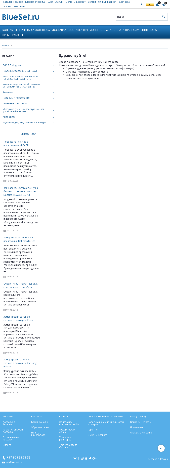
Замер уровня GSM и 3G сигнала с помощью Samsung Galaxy (20, 363)
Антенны (8, 92)
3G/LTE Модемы (12, 65)
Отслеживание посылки (11, 438)
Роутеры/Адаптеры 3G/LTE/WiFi (21, 70)
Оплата (7, 6)
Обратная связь (40, 427)
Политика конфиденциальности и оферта (106, 423)
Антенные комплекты (15, 103)
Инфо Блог (28, 133)
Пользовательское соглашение (105, 416)
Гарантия (93, 429)
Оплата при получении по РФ (135, 30)
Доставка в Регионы (83, 30)
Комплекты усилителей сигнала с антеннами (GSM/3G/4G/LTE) (22, 85)
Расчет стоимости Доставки (13, 430)
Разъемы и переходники (16, 97)
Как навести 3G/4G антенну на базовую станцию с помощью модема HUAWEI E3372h (20, 191)
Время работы (12, 35)
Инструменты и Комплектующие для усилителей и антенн (23, 110)
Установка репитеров (65, 438)
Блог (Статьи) (138, 416)
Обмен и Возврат (98, 434)
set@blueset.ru (13, 462)
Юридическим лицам (67, 430)
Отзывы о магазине (141, 432)
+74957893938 (18, 457)
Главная (5, 45)
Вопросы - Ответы (140, 422)
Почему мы (136, 427)
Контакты (19, 6)
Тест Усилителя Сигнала (68, 446)
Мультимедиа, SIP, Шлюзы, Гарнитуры (24, 122)
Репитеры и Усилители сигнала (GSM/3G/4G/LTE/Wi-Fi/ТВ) (20, 77)
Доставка (59, 30)
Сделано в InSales (158, 459)
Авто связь (9, 116)
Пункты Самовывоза (34, 30)
